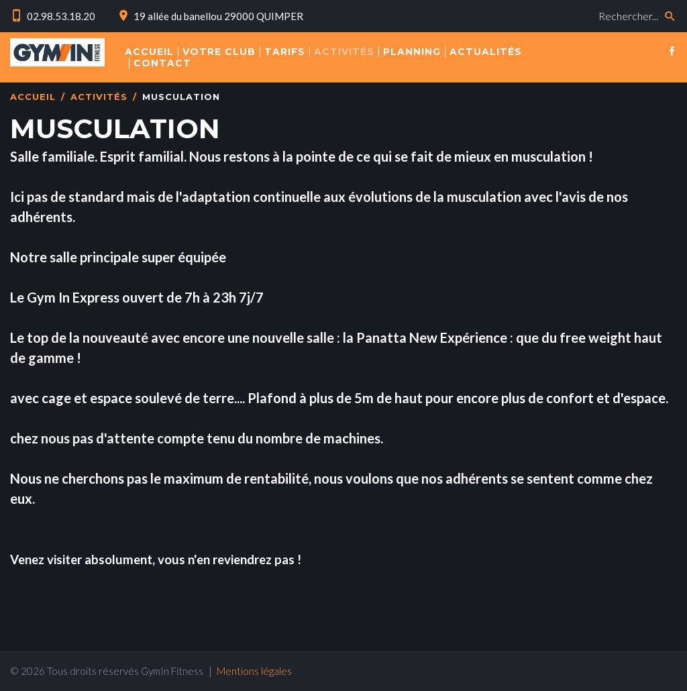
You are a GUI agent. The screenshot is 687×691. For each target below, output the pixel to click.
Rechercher (468, 3)
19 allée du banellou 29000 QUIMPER (218, 16)
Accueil (33, 96)
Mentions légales (254, 671)
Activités (98, 96)
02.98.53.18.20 (61, 16)
